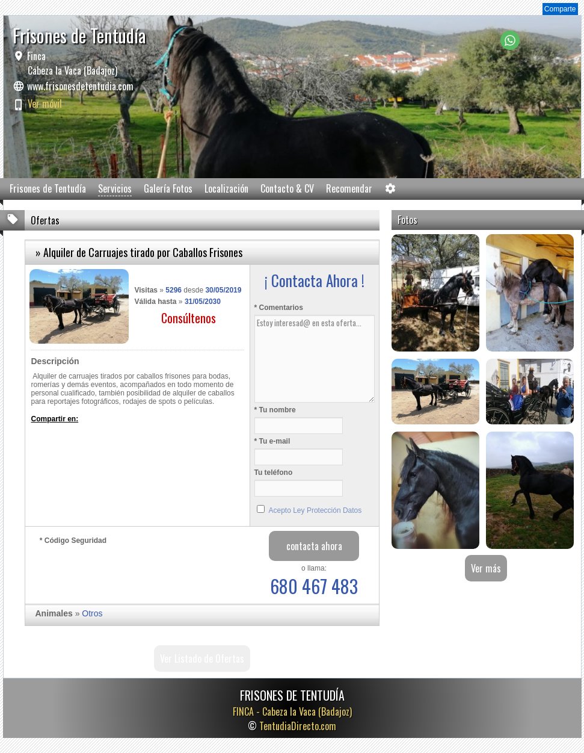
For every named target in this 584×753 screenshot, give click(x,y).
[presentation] (131, 571)
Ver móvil (45, 103)
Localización (226, 188)
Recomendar (349, 188)
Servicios (115, 188)
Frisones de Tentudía (48, 188)
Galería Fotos (168, 188)
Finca (71, 63)
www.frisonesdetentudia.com (80, 86)
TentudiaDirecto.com (297, 726)
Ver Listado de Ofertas (202, 658)
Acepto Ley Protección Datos (315, 510)
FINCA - (292, 711)
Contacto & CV (287, 188)
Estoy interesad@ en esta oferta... (314, 359)
